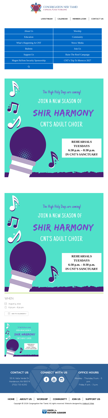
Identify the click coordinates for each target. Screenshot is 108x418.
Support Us (29, 54)
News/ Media (77, 43)
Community (77, 37)
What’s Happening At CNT (28, 43)
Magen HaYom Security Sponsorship (29, 60)
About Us (28, 31)
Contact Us (97, 19)
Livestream (46, 19)
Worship (77, 31)
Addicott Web (88, 403)
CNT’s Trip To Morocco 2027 (77, 60)
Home (11, 399)
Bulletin (28, 48)
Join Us (77, 48)
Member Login (79, 19)
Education (28, 37)
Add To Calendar (16, 314)
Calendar (63, 19)
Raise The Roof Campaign (77, 54)
